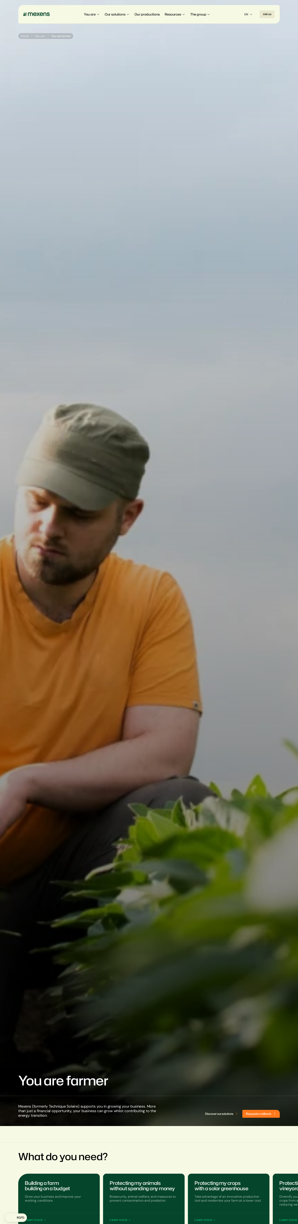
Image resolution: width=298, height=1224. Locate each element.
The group (200, 14)
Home (24, 36)
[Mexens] (36, 14)
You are (92, 14)
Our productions (147, 14)
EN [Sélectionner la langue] (248, 14)
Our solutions (117, 14)
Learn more (33, 1220)
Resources (175, 14)
